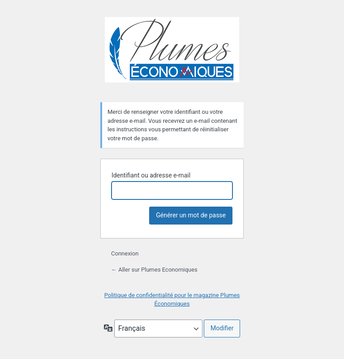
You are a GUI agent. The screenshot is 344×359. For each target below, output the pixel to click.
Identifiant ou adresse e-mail (151, 175)
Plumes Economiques (172, 54)
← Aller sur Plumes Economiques (154, 269)
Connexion (124, 253)
